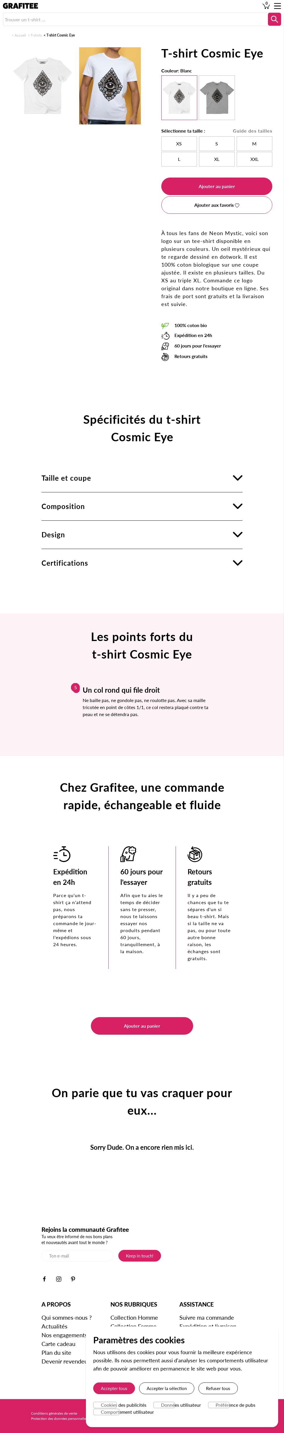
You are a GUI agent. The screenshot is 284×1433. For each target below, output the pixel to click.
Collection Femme (133, 1326)
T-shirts (36, 35)
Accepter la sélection (167, 1388)
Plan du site (56, 1352)
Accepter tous (114, 1388)
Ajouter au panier (217, 186)
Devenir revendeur (65, 1361)
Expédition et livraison (207, 1326)
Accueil (20, 35)
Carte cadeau (58, 1343)
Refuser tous (218, 1388)
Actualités (54, 1326)
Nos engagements (64, 1334)
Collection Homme (134, 1317)
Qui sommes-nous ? (66, 1317)
